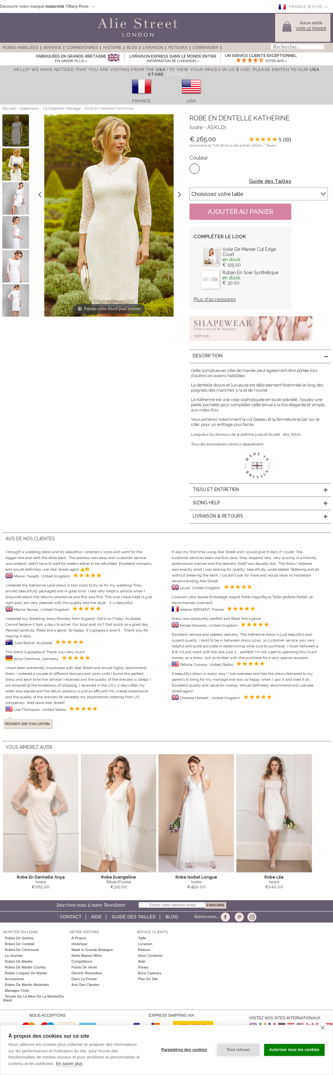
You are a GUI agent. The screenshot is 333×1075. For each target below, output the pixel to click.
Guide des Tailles (270, 181)
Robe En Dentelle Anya (41, 877)
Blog (132, 48)
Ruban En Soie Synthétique (250, 272)
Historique (79, 944)
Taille (142, 938)
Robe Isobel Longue (196, 877)
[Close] (176, 74)
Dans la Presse (84, 979)
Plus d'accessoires (215, 299)
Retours (177, 48)
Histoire (112, 48)
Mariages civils (17, 990)
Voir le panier (311, 29)
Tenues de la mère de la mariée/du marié (33, 998)
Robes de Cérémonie (22, 950)
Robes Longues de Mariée (26, 973)
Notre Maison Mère (86, 955)
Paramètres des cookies (184, 1049)
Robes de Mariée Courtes (25, 967)
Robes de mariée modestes (27, 985)
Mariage (52, 48)
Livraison (153, 48)
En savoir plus (69, 1063)
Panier (143, 967)
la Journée (14, 955)
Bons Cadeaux (149, 973)
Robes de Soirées (19, 938)
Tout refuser (238, 1049)
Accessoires (14, 979)
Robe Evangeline (118, 877)
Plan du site (148, 979)
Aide (96, 916)
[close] (322, 1027)
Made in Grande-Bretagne (92, 950)
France (141, 100)
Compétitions (81, 961)
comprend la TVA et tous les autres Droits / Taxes (232, 145)
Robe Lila (274, 877)
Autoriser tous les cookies (294, 1049)
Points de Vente (84, 967)
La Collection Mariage (62, 108)
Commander (206, 48)
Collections (30, 108)
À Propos (78, 938)
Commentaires (82, 48)
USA (191, 100)
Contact (70, 916)
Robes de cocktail (19, 944)
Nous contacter (150, 955)
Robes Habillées (20, 48)
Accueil (9, 108)
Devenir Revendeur (86, 973)
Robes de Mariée (19, 961)
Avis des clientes (85, 985)
